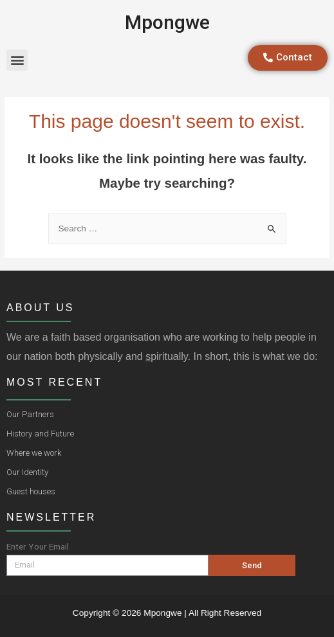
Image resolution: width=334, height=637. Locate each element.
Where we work (33, 453)
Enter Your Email (37, 546)
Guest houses (30, 491)
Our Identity (27, 472)
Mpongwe (167, 22)
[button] (17, 60)
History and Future (40, 433)
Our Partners (30, 414)
